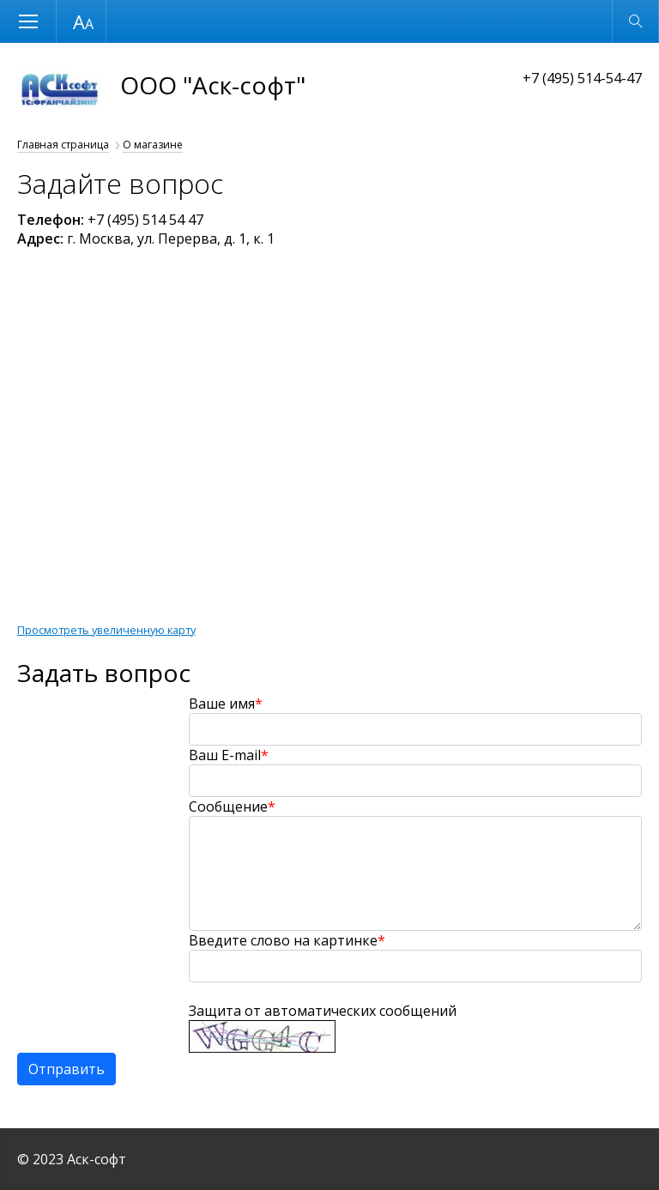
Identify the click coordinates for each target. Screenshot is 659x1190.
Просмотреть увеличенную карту (106, 629)
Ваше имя (226, 703)
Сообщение (232, 806)
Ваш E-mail (229, 755)
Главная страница (63, 144)
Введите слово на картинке (287, 940)
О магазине (153, 144)
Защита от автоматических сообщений (322, 1010)
